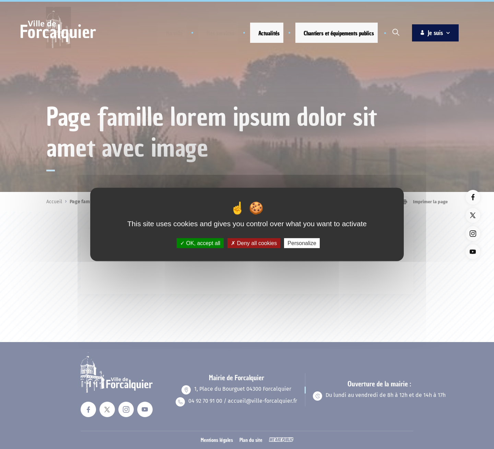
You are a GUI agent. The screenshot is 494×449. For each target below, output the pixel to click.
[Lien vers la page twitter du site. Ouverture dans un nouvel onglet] (473, 215)
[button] (168, 33)
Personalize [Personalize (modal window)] (301, 243)
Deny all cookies (254, 243)
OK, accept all (200, 243)
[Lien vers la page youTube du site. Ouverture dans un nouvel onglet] (473, 251)
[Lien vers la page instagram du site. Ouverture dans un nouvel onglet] (473, 233)
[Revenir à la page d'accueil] (58, 47)
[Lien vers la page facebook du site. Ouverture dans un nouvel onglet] (473, 197)
